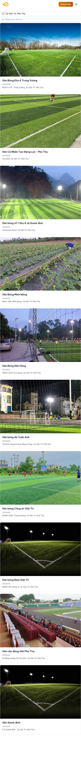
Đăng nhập (66, 4)
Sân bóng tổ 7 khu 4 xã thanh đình (22, 223)
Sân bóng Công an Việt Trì (18, 508)
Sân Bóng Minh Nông (14, 294)
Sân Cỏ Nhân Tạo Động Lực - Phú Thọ (25, 151)
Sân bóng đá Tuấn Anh (15, 437)
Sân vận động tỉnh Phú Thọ (18, 651)
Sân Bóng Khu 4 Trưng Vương (19, 80)
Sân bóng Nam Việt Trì (15, 579)
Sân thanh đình (11, 722)
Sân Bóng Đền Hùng (14, 365)
